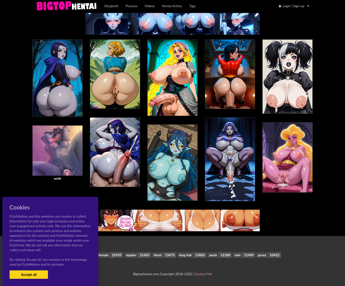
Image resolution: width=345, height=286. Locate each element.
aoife (57, 178)
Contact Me (203, 274)
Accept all (28, 274)
